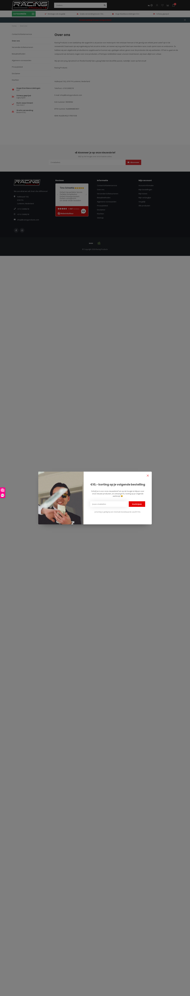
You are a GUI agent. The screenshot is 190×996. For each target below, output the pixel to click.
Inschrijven (137, 504)
